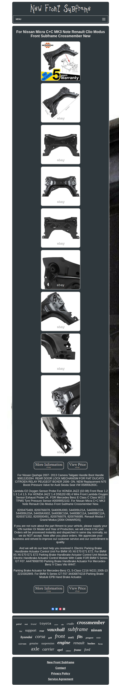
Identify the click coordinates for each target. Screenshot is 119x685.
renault (78, 643)
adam (56, 624)
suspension (47, 643)
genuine (33, 643)
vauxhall (56, 629)
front (60, 636)
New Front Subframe (60, 662)
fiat (20, 631)
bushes (91, 643)
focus (100, 644)
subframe (78, 629)
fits (80, 636)
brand (33, 624)
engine (63, 642)
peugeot (89, 637)
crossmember (91, 622)
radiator (68, 651)
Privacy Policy (60, 673)
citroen (22, 644)
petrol (18, 624)
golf (50, 638)
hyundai (26, 637)
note (98, 637)
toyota (45, 623)
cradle (70, 623)
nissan (96, 630)
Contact (60, 667)
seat (26, 624)
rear (41, 630)
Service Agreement (60, 679)
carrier (48, 649)
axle (35, 649)
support (30, 630)
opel (60, 650)
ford (87, 650)
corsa (40, 636)
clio (62, 624)
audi (71, 637)
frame (77, 650)
